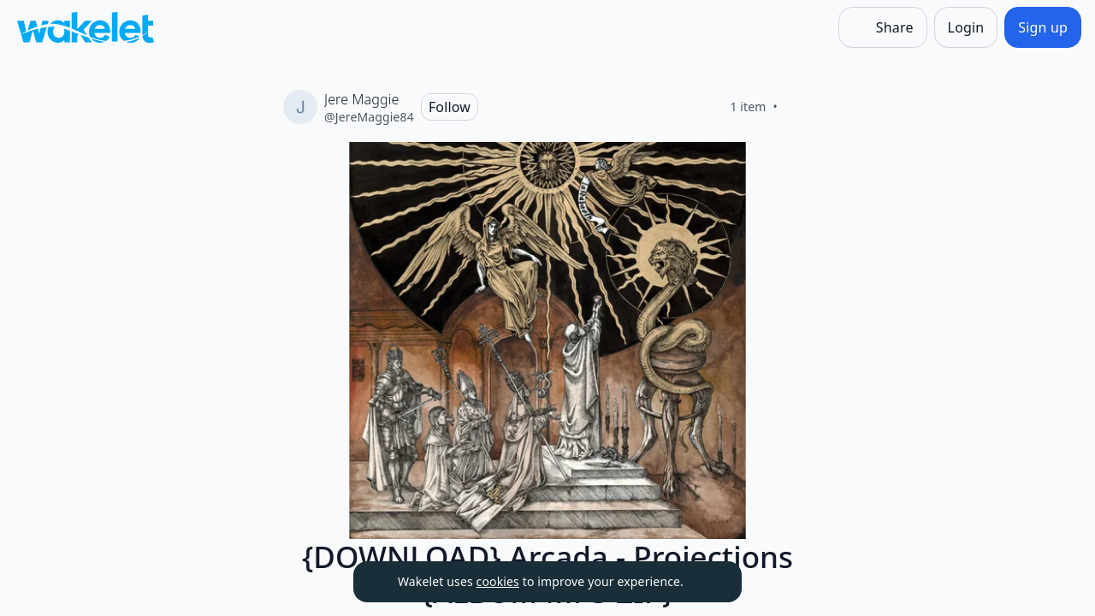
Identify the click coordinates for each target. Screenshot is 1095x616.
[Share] (882, 27)
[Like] (798, 107)
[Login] (966, 27)
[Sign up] (1042, 27)
